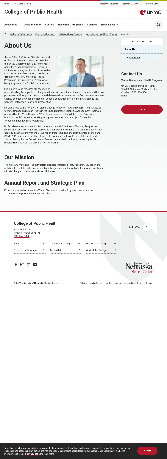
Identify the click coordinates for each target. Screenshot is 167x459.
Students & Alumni (130, 4)
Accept (147, 451)
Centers (49, 24)
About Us (125, 34)
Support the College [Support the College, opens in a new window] (96, 243)
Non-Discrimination (113, 283)
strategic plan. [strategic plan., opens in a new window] (43, 193)
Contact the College (60, 243)
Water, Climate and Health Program (101, 34)
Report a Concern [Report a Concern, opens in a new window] (145, 283)
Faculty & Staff (152, 4)
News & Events (109, 24)
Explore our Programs (25, 250)
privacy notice (34, 454)
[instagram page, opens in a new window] (22, 264)
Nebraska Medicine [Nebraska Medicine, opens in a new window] (23, 4)
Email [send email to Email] (124, 95)
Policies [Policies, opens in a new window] (83, 283)
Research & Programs (70, 24)
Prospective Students (108, 4)
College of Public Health (33, 12)
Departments (31, 24)
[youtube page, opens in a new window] (35, 264)
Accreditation (57, 250)
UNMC (7, 4)
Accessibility (129, 283)
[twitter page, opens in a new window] (29, 264)
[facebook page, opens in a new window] (16, 264)
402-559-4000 (21, 236)
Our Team (134, 57)
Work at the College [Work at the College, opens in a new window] (96, 250)
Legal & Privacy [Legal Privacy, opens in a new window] (96, 283)
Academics (10, 24)
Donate (142, 109)
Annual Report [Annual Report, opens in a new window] (18, 193)
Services (92, 24)
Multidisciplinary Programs (70, 34)
